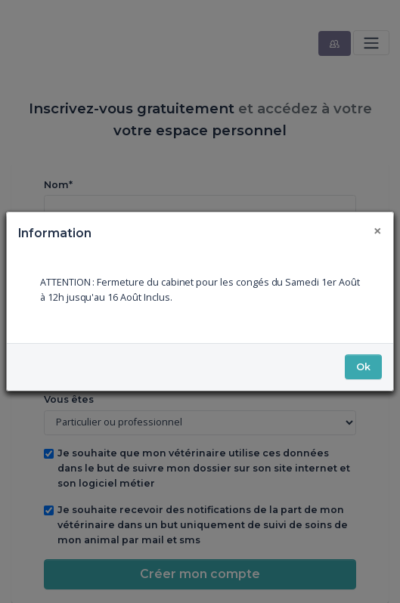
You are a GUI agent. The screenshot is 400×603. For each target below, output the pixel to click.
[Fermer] (378, 230)
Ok (363, 367)
